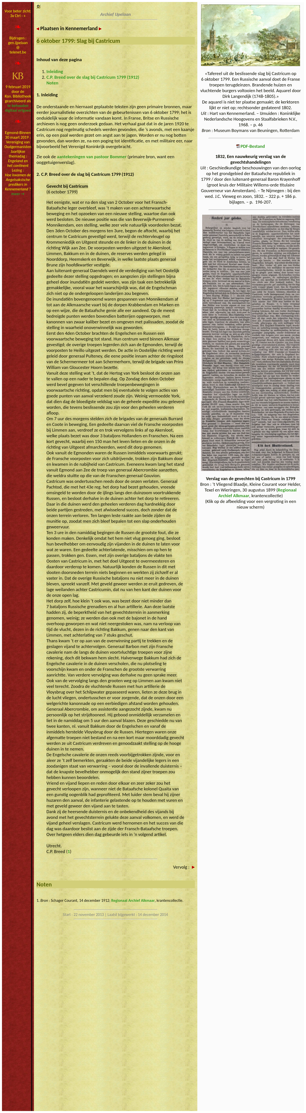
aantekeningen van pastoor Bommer (92, 156)
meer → (18, 193)
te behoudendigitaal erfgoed (18, 108)
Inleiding (55, 71)
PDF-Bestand (250, 146)
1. (39, 900)
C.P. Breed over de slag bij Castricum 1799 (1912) (93, 77)
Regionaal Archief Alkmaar (133, 900)
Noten (52, 83)
